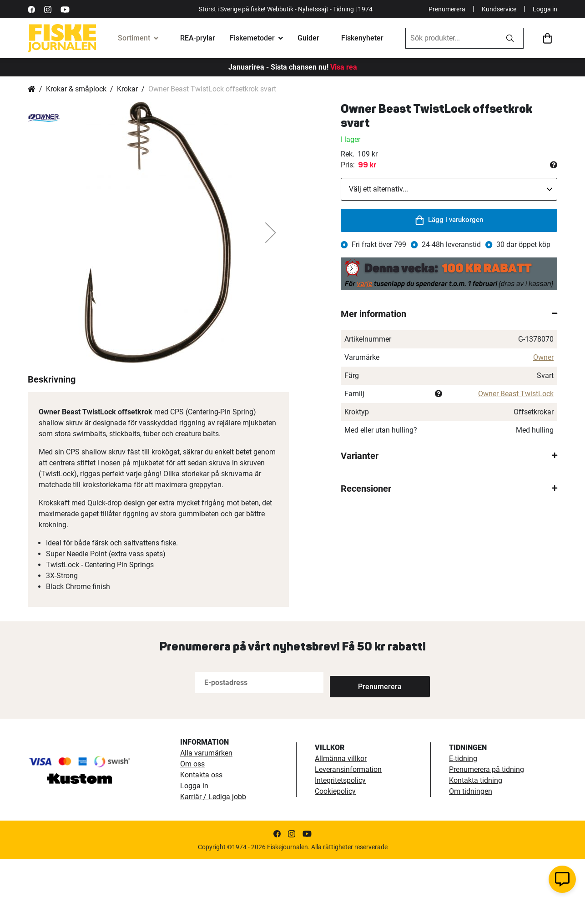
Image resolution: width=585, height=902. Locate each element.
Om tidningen (470, 834)
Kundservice (499, 9)
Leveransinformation (348, 812)
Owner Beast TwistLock (516, 393)
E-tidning (463, 801)
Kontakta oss (201, 817)
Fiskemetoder (252, 38)
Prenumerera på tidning (486, 812)
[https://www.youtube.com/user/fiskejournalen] (65, 9)
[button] (270, 232)
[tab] (449, 313)
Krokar (127, 89)
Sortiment (134, 38)
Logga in (545, 9)
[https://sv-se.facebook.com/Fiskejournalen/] (31, 9)
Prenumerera (447, 9)
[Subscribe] (360, 725)
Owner (543, 357)
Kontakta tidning (475, 823)
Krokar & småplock (76, 89)
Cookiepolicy (335, 834)
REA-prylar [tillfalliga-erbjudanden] (197, 38)
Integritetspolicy (340, 823)
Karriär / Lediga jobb (213, 839)
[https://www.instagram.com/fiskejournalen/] (47, 9)
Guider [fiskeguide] (308, 38)
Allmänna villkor (341, 801)
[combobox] (451, 38)
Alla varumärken (206, 795)
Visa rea (343, 67)
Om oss (192, 806)
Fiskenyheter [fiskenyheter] (362, 38)
